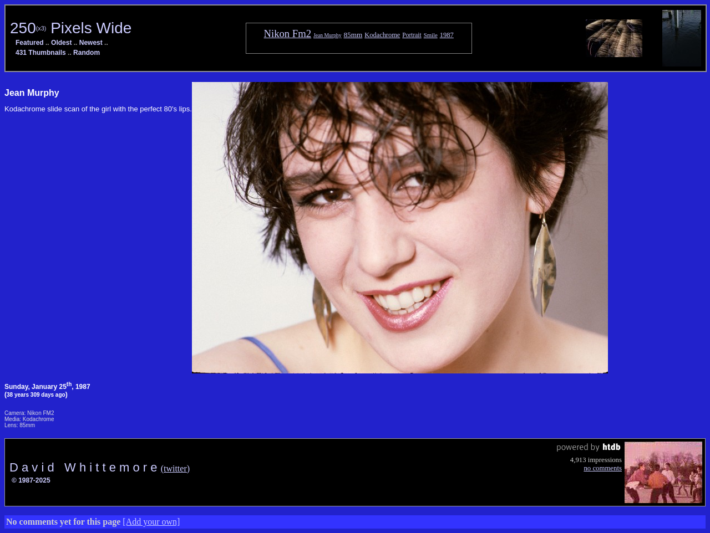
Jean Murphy (327, 35)
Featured (30, 43)
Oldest (61, 43)
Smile (431, 35)
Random (86, 53)
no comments (603, 468)
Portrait (411, 35)
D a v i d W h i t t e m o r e (85, 467)
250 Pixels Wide (70, 28)
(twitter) (175, 468)
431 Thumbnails (41, 53)
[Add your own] (151, 521)
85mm (352, 34)
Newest (91, 43)
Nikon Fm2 (288, 33)
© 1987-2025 (31, 480)
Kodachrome (382, 35)
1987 (447, 35)
